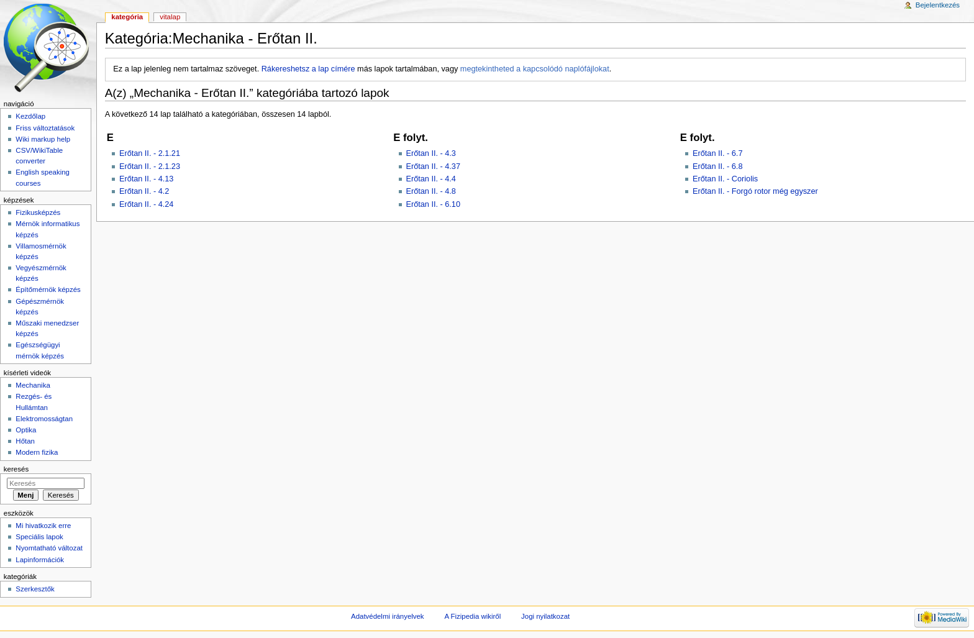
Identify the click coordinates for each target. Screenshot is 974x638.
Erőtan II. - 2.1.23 (149, 166)
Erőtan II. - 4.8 (431, 191)
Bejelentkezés (938, 5)
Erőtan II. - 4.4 (431, 179)
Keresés (16, 469)
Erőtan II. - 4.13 (146, 179)
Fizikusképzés (38, 212)
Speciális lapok (39, 536)
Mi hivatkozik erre (43, 525)
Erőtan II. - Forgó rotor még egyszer (755, 191)
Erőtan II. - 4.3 (431, 153)
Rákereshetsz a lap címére (308, 69)
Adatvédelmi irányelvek (387, 616)
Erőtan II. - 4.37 (433, 166)
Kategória (127, 17)
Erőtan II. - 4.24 (146, 204)
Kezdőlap (30, 116)
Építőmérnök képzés (48, 289)
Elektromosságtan (44, 418)
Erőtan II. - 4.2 (144, 191)
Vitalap (170, 17)
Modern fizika (37, 452)
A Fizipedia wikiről (472, 616)
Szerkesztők (35, 589)
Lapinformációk (40, 559)
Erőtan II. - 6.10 (433, 204)
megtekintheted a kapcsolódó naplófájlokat (534, 69)
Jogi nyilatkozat (545, 616)
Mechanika (33, 385)
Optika (26, 430)
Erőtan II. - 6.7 (717, 153)
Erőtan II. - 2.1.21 (149, 153)
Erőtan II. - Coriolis (725, 179)
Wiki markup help (43, 139)
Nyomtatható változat (49, 548)
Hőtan (25, 441)
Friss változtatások (45, 128)
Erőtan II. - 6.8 (717, 166)
